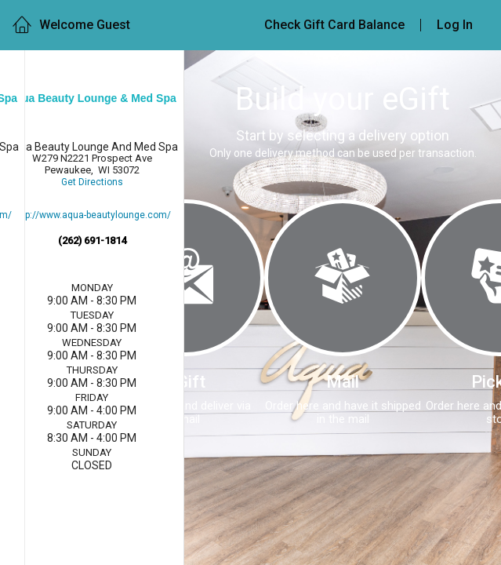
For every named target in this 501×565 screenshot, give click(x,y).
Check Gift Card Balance (334, 24)
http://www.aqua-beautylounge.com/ (92, 215)
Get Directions (92, 182)
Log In (455, 24)
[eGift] (185, 277)
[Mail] (342, 277)
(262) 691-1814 (92, 240)
